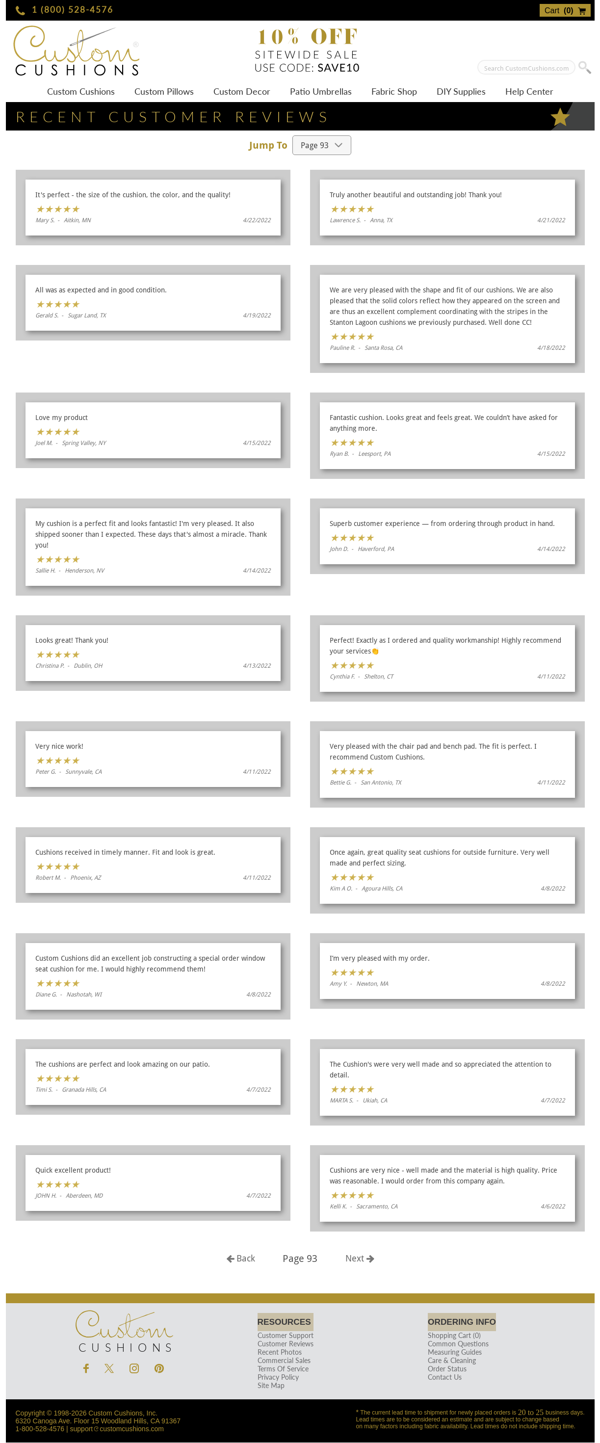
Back (241, 1258)
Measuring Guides (451, 1352)
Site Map (269, 1386)
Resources (285, 1322)
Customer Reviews (284, 1344)
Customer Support (284, 1336)
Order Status (443, 1369)
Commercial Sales (282, 1361)
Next (359, 1258)
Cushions (123, 1329)
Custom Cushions (81, 91)
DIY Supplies (461, 91)
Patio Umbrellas (321, 91)
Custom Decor (241, 91)
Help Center (529, 91)
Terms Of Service (281, 1369)
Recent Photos (278, 1352)
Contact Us (441, 1377)
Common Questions (454, 1344)
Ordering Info (461, 1322)
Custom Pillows (164, 91)
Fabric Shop (394, 91)
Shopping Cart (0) (450, 1336)
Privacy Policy (276, 1377)
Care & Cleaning (448, 1361)
